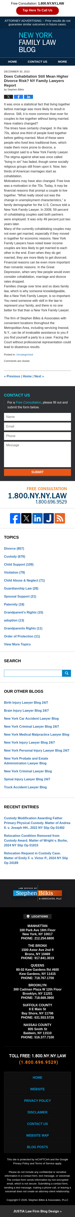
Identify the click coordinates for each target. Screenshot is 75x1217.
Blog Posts (37, 1147)
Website (37, 1089)
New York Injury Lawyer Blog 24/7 (29, 742)
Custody (14, 556)
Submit (37, 472)
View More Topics (17, 644)
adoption (14, 620)
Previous (12, 376)
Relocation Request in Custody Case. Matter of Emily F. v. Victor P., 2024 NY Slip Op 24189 (36, 858)
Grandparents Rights (23, 628)
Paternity (14, 604)
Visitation (14, 572)
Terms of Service (44, 1163)
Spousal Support (20, 596)
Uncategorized (24, 354)
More (62, 61)
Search (66, 673)
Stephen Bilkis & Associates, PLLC (48, 1199)
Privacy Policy (37, 1100)
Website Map (37, 1135)
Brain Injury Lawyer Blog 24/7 (26, 710)
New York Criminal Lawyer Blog (28, 771)
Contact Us (37, 61)
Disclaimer (38, 1112)
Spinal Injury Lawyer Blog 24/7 (27, 779)
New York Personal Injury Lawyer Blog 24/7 (36, 750)
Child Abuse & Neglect (24, 580)
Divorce (14, 548)
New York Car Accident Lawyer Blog (31, 718)
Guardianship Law (21, 588)
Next (39, 376)
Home (12, 61)
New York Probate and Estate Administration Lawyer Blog (26, 761)
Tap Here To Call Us (37, 10)
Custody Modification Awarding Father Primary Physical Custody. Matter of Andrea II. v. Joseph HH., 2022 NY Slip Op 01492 (37, 822)
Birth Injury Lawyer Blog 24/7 (26, 702)
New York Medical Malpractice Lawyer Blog (36, 734)
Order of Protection (22, 636)
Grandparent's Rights (23, 612)
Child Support (19, 564)
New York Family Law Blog (37, 42)
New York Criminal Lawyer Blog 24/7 (31, 726)
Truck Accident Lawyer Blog (25, 787)
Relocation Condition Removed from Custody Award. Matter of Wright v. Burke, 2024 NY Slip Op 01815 (36, 840)
